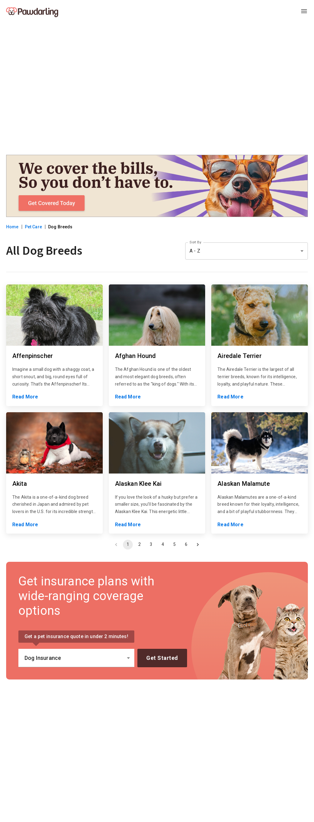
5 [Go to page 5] (174, 545)
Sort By (195, 242)
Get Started (162, 658)
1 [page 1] (128, 545)
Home (12, 226)
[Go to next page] (198, 545)
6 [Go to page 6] (186, 545)
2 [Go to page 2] (139, 545)
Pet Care (33, 226)
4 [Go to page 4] (163, 545)
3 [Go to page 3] (151, 545)
